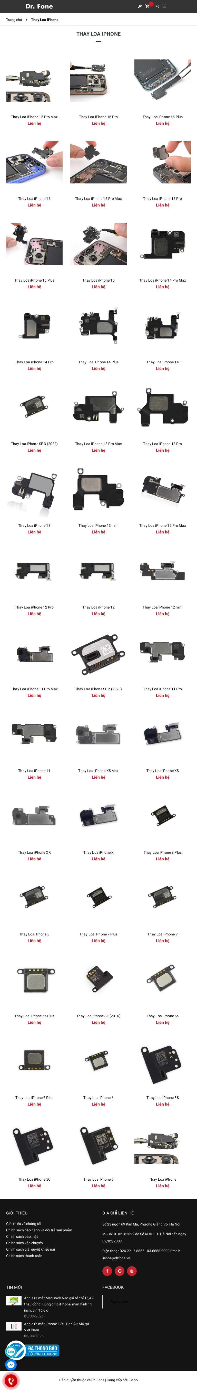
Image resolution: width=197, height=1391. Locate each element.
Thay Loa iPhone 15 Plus (34, 280)
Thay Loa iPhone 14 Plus (98, 362)
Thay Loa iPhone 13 (34, 525)
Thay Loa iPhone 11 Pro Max (34, 689)
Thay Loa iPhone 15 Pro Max (98, 199)
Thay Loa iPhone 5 (98, 1179)
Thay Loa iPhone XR (34, 852)
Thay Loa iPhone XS (162, 771)
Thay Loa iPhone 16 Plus (163, 117)
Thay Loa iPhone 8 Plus (163, 852)
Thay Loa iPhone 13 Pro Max (98, 444)
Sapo (134, 1380)
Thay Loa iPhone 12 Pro (34, 607)
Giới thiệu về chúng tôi (23, 1224)
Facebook (119, 1301)
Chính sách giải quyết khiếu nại (30, 1249)
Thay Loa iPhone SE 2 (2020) (98, 689)
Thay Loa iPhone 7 (162, 934)
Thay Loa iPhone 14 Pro (34, 362)
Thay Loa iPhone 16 (34, 199)
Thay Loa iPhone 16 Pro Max (34, 117)
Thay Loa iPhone (162, 1179)
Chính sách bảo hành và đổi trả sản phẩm (39, 1230)
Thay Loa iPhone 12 (98, 607)
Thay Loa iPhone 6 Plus (34, 1098)
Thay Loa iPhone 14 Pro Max (162, 280)
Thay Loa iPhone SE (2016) (98, 1016)
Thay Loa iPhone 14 (162, 362)
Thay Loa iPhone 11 (34, 771)
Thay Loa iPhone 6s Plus (34, 1016)
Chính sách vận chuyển (24, 1243)
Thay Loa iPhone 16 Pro (98, 117)
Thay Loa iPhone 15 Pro (162, 199)
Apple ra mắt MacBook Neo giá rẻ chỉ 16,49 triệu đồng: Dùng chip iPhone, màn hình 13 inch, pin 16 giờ (59, 1304)
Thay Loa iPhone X (98, 852)
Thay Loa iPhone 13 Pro (162, 444)
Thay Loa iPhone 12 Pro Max (162, 525)
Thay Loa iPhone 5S (162, 1098)
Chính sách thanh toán (24, 1256)
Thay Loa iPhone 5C (34, 1179)
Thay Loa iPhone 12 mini (162, 607)
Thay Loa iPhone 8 (34, 934)
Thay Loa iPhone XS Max (98, 771)
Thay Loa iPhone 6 (98, 1098)
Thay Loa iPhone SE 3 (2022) (34, 444)
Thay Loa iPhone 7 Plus (98, 934)
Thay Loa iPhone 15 (98, 280)
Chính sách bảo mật (22, 1236)
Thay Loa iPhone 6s (163, 1016)
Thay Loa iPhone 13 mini (98, 525)
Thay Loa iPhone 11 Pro (162, 689)
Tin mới (14, 1287)
